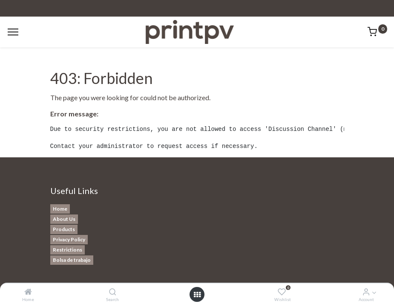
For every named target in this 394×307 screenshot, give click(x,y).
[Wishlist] (282, 292)
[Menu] (13, 32)
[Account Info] (366, 292)
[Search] (113, 292)
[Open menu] (197, 295)
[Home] (28, 292)
